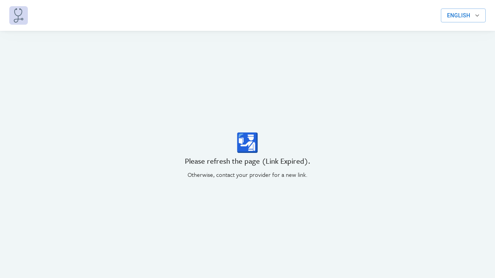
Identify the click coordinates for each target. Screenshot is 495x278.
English (463, 15)
